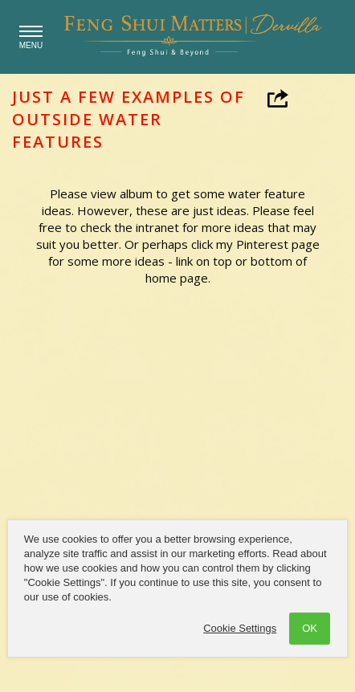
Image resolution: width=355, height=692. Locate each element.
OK (309, 628)
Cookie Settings (239, 628)
